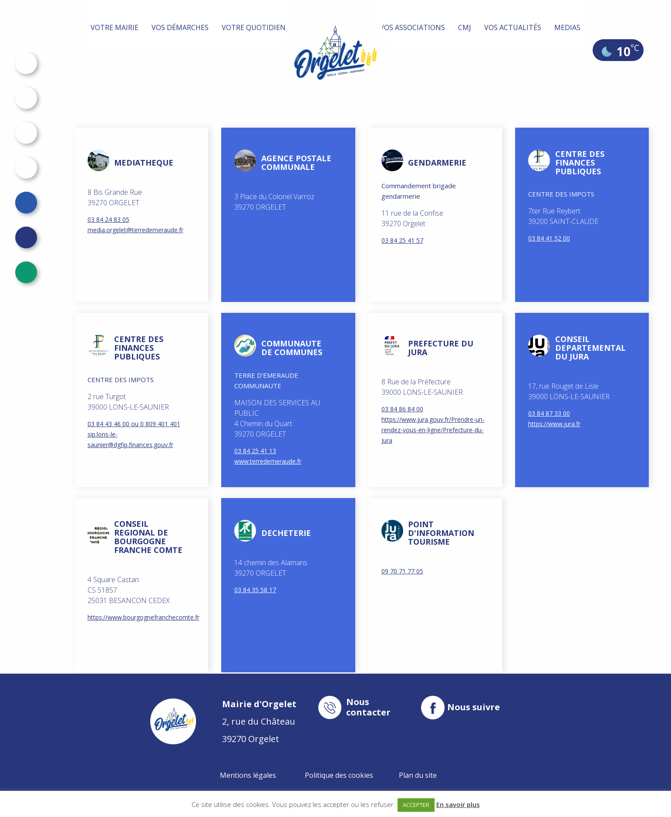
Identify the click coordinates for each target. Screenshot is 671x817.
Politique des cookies (339, 775)
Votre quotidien (254, 27)
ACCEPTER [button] (416, 805)
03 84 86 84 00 (402, 409)
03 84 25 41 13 (255, 451)
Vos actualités (512, 27)
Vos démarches (180, 27)
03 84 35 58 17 (255, 590)
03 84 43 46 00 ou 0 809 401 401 (134, 424)
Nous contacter (368, 707)
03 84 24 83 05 (108, 219)
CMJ (464, 27)
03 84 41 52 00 (549, 238)
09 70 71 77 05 (402, 571)
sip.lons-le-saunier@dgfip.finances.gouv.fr (130, 439)
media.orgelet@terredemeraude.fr (135, 230)
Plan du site (418, 775)
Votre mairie (114, 27)
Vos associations (412, 27)
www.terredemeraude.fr (267, 461)
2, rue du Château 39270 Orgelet (259, 721)
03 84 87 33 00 (549, 413)
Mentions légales (248, 775)
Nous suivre (473, 707)
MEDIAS (567, 27)
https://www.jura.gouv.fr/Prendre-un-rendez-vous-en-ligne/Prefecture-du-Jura (433, 429)
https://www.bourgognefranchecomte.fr (139, 617)
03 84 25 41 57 (402, 240)
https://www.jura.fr (554, 424)
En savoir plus (458, 804)
